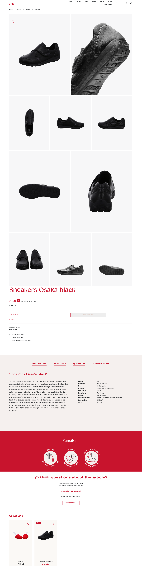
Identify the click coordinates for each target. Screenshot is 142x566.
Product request (71, 334)
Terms (54, 537)
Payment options (90, 533)
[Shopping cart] (131, 7)
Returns (87, 541)
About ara (56, 526)
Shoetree (20, 392)
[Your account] (126, 7)
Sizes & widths (89, 544)
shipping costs (100, 561)
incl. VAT (87, 44)
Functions (88, 530)
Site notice (56, 533)
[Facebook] (118, 520)
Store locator (57, 519)
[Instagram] (118, 527)
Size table (87, 59)
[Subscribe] (96, 491)
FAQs (86, 526)
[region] (44, 99)
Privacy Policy (57, 541)
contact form (23, 532)
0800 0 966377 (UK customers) (71, 322)
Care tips (87, 519)
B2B (53, 523)
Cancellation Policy (59, 530)
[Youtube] (125, 520)
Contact (87, 523)
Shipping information (92, 537)
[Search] (116, 7)
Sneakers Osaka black (46, 392)
